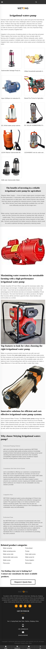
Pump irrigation (29, 560)
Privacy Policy (24, 643)
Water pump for (29, 557)
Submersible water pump (10, 557)
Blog (30, 643)
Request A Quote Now (23, 582)
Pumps (27, 551)
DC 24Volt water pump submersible (12, 125)
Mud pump (28, 563)
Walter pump (6, 560)
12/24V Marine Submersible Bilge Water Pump (15, 152)
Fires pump (6, 563)
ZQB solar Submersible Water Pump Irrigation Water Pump (19, 180)
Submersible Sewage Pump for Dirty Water (14, 70)
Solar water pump (30, 554)
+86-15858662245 (23, 629)
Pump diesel (28, 548)
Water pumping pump (9, 551)
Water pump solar (8, 554)
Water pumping (7, 548)
